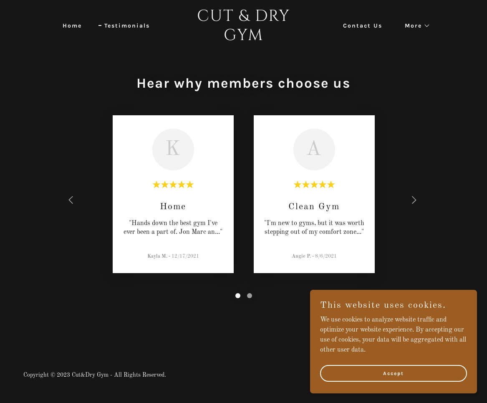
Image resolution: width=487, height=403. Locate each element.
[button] (414, 26)
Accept (393, 373)
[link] (243, 38)
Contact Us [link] (362, 25)
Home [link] (72, 25)
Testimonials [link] (127, 25)
